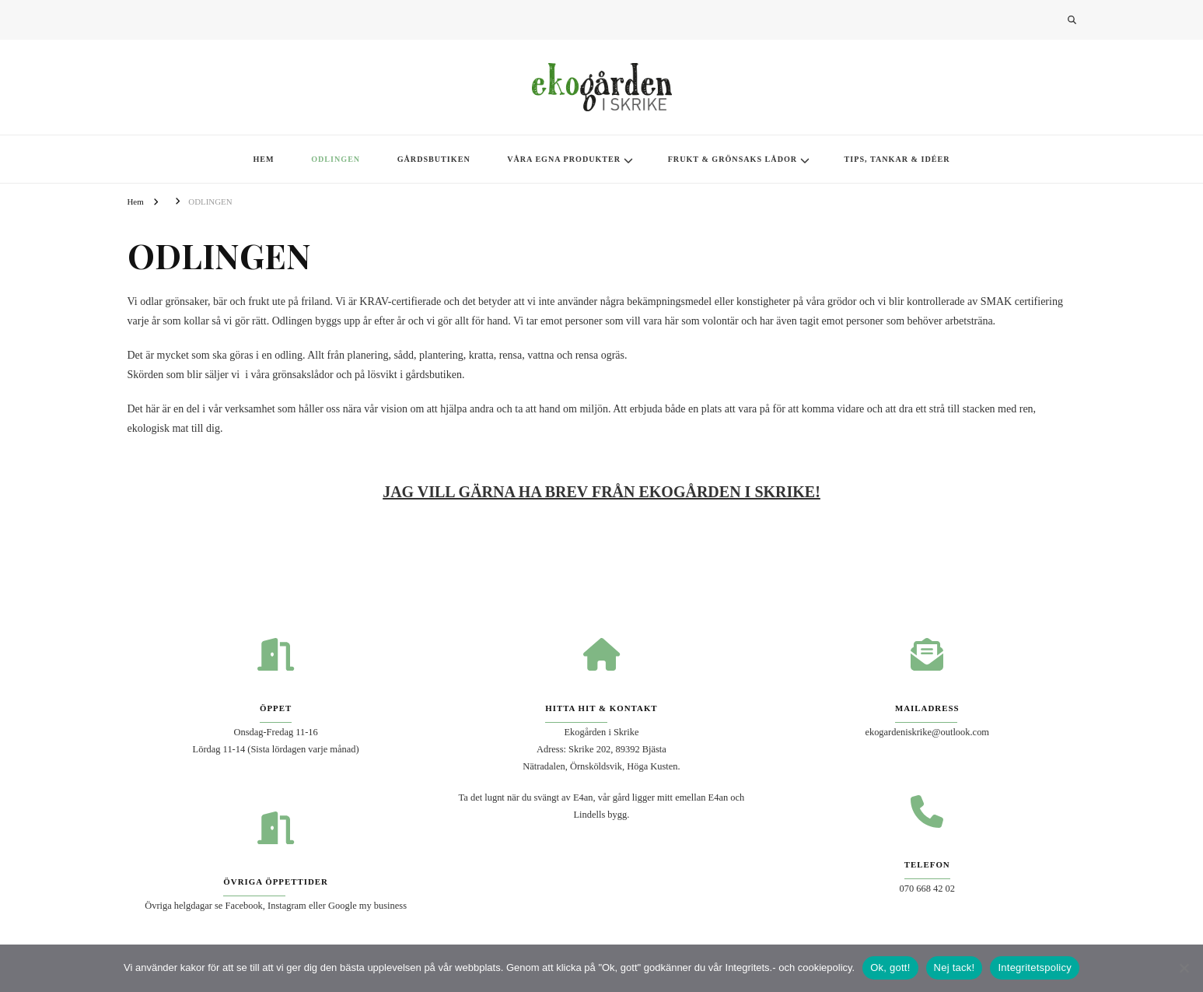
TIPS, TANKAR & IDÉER (897, 159)
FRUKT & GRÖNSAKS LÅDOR (732, 159)
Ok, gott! (890, 967)
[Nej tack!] (1183, 968)
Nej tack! (954, 967)
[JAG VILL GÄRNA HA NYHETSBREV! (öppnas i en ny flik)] (601, 491)
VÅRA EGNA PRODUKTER (564, 159)
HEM (263, 159)
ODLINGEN (335, 159)
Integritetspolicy (1035, 967)
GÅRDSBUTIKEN (433, 159)
